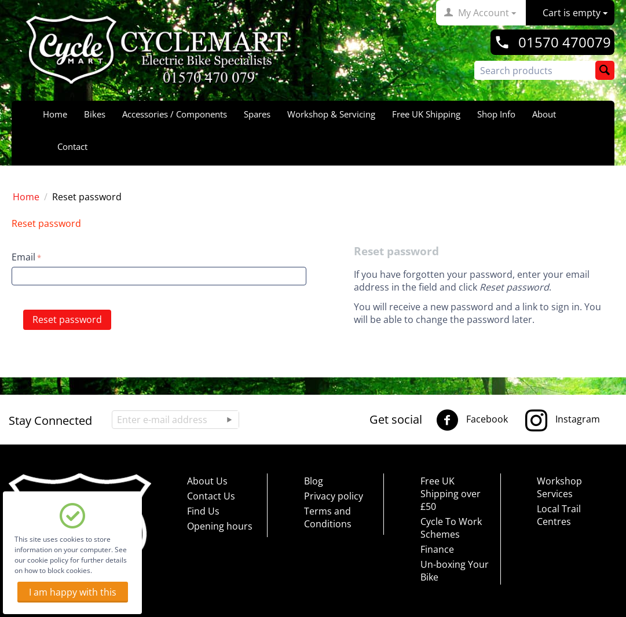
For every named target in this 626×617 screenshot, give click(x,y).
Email (23, 257)
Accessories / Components (174, 114)
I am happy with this (72, 592)
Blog (313, 481)
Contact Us (211, 496)
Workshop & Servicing (331, 114)
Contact (72, 146)
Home (55, 114)
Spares (257, 114)
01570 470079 (564, 42)
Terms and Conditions (328, 517)
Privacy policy (333, 496)
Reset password (67, 319)
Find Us (203, 511)
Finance (437, 549)
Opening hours (219, 526)
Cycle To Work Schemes (451, 528)
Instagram (562, 420)
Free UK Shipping (426, 114)
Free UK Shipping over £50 (450, 494)
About (544, 114)
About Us (207, 481)
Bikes (94, 114)
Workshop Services (559, 487)
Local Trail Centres (559, 515)
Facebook (472, 420)
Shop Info (496, 114)
